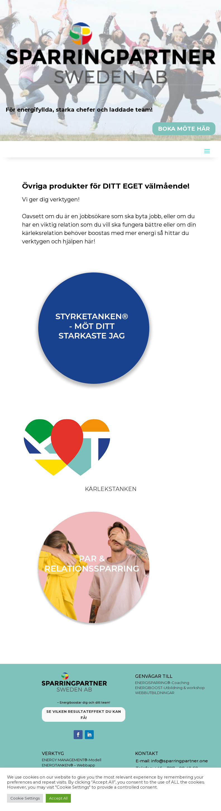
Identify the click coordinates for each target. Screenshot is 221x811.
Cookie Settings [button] (25, 798)
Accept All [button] (58, 798)
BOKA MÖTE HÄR (184, 128)
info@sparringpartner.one (180, 760)
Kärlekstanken (110, 489)
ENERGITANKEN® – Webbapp (68, 765)
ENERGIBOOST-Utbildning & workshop (170, 687)
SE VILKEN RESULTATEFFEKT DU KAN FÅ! (83, 714)
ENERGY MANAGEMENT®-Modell (71, 760)
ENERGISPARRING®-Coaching (162, 682)
